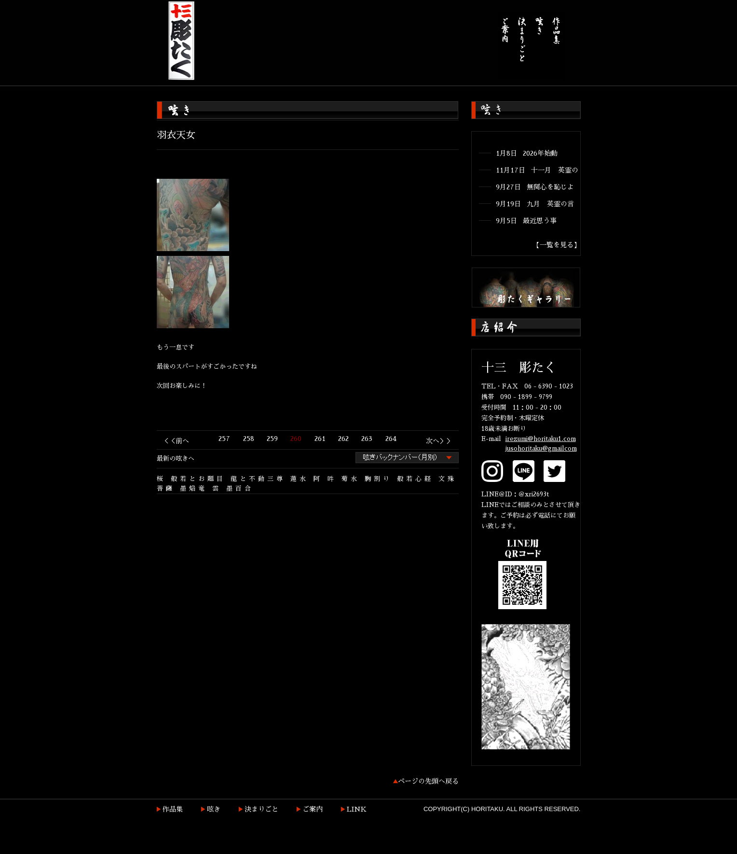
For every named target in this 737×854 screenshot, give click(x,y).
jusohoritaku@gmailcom (541, 448)
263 (366, 438)
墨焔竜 (193, 488)
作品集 (173, 809)
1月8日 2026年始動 (527, 153)
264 (390, 438)
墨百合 (240, 488)
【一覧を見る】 (556, 244)
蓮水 (299, 479)
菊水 (350, 479)
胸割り (378, 479)
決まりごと (261, 809)
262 (343, 438)
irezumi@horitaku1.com (540, 439)
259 (272, 438)
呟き (213, 809)
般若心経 (415, 479)
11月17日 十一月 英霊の (537, 170)
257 (224, 438)
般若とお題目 (198, 479)
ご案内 (312, 809)
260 (295, 438)
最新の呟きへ (175, 458)
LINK (357, 809)
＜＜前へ (175, 441)
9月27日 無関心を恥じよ (535, 187)
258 (248, 438)
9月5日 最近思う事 (526, 220)
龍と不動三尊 (258, 479)
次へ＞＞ (439, 441)
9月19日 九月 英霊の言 (535, 203)
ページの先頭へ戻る (428, 781)
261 (320, 438)
